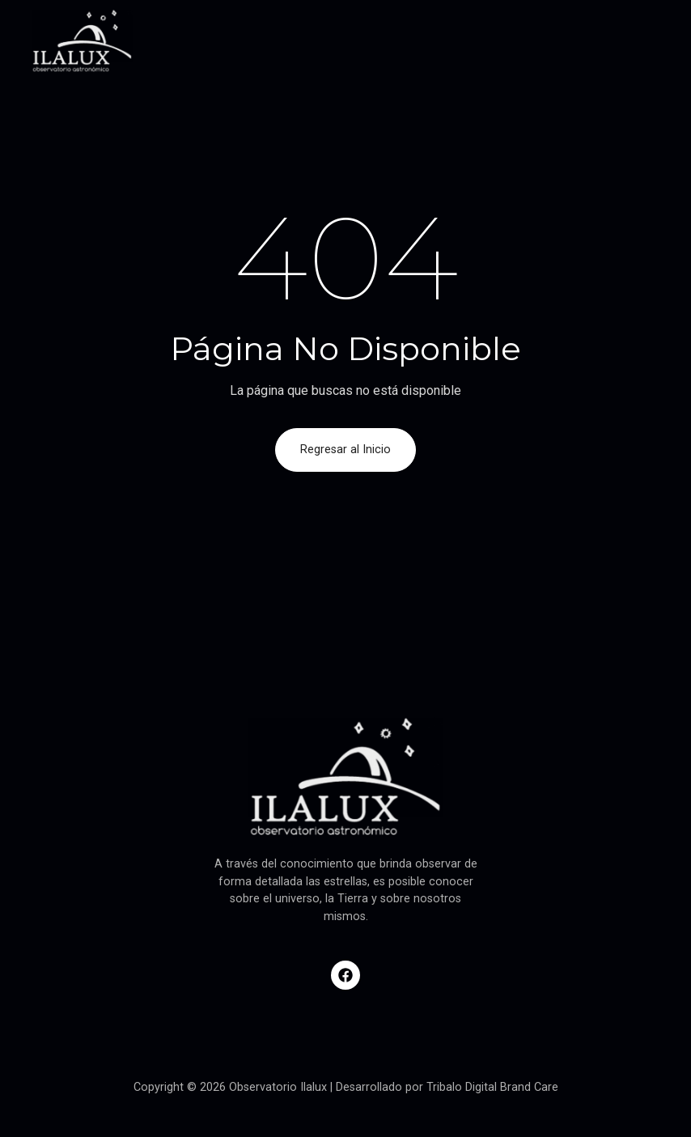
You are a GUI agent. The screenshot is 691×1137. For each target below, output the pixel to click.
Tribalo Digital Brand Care (492, 1087)
